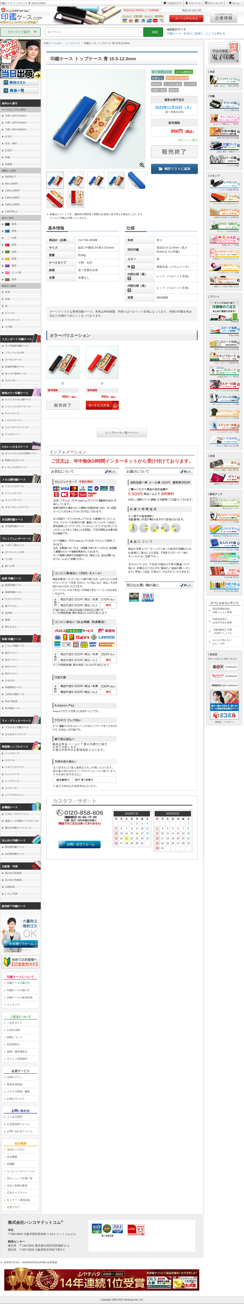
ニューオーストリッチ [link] (16, 427)
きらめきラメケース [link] (15, 734)
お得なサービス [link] (16, 1098)
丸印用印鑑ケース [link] (14, 853)
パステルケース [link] (13, 420)
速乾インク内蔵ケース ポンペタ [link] (21, 820)
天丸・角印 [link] (11, 143)
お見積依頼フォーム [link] (18, 1124)
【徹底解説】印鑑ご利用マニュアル (222, 631)
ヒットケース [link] (12, 774)
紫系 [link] (10, 265)
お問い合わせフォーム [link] (19, 1131)
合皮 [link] (7, 298)
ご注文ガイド (174, 3)
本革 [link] (7, 292)
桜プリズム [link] (11, 606)
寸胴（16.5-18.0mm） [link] (16, 129)
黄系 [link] (10, 258)
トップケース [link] (12, 781)
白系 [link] (10, 237)
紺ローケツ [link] (11, 673)
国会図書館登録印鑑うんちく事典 (222, 610)
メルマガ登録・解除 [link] (18, 1091)
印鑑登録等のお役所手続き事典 (222, 621)
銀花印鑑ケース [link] (13, 585)
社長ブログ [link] (13, 1207)
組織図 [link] (11, 1163)
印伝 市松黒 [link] (11, 701)
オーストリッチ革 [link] (14, 552)
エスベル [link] (9, 760)
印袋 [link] (7, 157)
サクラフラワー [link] (13, 599)
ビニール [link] (9, 312)
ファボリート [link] (12, 434)
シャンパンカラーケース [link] (18, 406)
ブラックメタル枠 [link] (14, 352)
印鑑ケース (174, 33)
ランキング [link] (13, 1004)
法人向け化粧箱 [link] (13, 879)
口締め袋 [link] (9, 886)
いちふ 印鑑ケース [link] (14, 645)
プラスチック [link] (12, 319)
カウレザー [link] (11, 380)
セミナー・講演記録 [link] (18, 1200)
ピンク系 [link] (13, 272)
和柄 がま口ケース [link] (14, 460)
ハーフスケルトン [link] (14, 794)
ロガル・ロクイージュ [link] (16, 814)
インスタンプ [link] (12, 753)
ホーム (236, 3)
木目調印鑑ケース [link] (14, 526)
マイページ (195, 3)
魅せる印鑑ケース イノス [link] (18, 827)
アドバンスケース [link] (14, 486)
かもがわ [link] (9, 680)
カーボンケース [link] (13, 359)
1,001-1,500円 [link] (12, 190)
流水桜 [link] (8, 612)
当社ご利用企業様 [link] (17, 1185)
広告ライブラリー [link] (17, 1192)
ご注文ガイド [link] (14, 1022)
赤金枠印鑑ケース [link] (14, 366)
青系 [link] (10, 231)
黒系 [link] (10, 224)
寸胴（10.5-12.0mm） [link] (16, 115)
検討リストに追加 (174, 168)
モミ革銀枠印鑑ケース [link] (16, 345)
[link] (62, 379)
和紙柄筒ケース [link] (13, 687)
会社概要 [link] (12, 1156)
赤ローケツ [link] (11, 666)
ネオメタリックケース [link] (16, 507)
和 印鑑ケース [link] (12, 708)
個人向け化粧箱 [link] (13, 873)
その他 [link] (8, 326)
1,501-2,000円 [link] (12, 197)
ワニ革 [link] (8, 559)
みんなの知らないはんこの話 (222, 642)
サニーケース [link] (12, 413)
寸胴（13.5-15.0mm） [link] (16, 122)
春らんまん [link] (11, 626)
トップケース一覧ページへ (122, 432)
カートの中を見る (186, 18)
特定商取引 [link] (13, 1044)
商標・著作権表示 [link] (17, 1051)
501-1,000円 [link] (11, 183)
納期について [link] (14, 1037)
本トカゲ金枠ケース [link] (15, 373)
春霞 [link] (7, 619)
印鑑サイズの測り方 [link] (18, 990)
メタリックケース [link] (14, 767)
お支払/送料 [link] (13, 1029)
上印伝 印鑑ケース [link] (14, 694)
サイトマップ (215, 3)
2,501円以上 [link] (11, 211)
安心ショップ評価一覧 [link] (19, 1178)
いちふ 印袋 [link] (11, 893)
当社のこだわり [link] (16, 1149)
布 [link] (6, 306)
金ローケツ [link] (11, 659)
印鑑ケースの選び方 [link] (18, 982)
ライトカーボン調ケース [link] (18, 399)
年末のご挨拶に (193, 33)
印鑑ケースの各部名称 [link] (19, 997)
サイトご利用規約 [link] (17, 1058)
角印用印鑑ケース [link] (14, 847)
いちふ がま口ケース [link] (16, 467)
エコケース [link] (11, 788)
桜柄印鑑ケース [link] (13, 592)
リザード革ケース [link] (14, 545)
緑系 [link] (10, 251)
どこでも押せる (215, 33)
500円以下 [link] (10, 176)
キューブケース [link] (13, 500)
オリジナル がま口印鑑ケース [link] (20, 453)
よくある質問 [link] (14, 1116)
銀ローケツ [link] (11, 652)
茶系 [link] (10, 279)
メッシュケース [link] (13, 493)
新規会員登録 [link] (14, 1084)
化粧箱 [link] (8, 164)
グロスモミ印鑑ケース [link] (16, 727)
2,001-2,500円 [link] (12, 204)
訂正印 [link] (8, 150)
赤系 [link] (10, 244)
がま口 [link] (8, 136)
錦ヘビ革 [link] (9, 566)
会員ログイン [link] (14, 1077)
